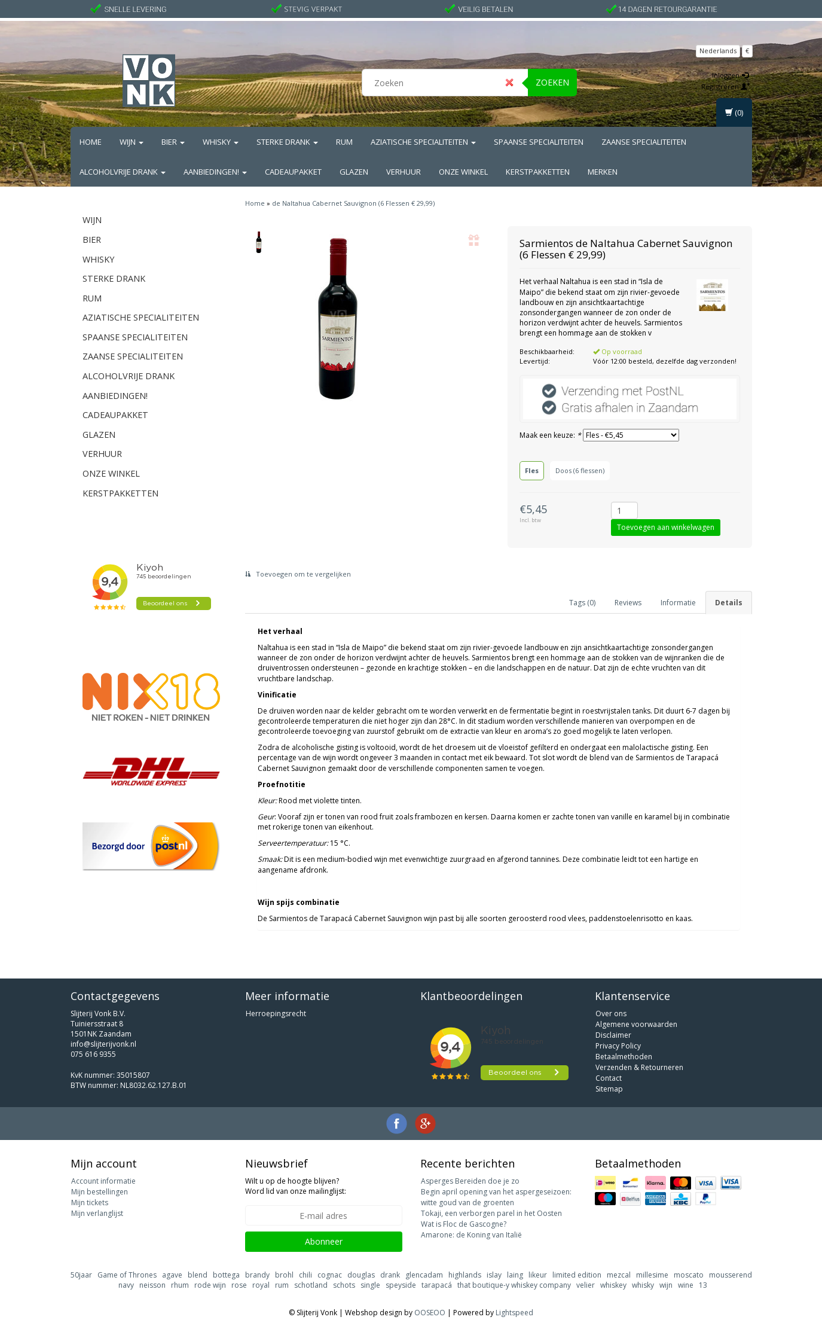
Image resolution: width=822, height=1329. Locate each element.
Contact (608, 1078)
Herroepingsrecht (276, 1013)
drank (390, 1275)
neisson (152, 1285)
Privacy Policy (618, 1046)
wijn (666, 1285)
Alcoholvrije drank (123, 171)
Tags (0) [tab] (582, 603)
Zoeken (552, 82)
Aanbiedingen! (215, 171)
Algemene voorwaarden (636, 1024)
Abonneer (324, 1241)
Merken (603, 171)
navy (126, 1285)
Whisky (221, 141)
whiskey (613, 1285)
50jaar (81, 1275)
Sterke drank (287, 141)
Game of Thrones (127, 1275)
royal (261, 1285)
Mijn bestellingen (99, 1192)
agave (172, 1275)
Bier (173, 141)
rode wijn (210, 1285)
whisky (643, 1285)
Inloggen (730, 75)
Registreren (725, 86)
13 (703, 1285)
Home (91, 141)
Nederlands (718, 50)
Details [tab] (728, 603)
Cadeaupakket (293, 171)
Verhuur (403, 171)
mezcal (619, 1275)
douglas (361, 1275)
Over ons (611, 1013)
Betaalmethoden (623, 1056)
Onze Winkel (463, 171)
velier (585, 1285)
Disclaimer (613, 1035)
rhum (180, 1285)
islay (494, 1275)
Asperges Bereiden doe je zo (470, 1181)
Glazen (354, 171)
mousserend (730, 1275)
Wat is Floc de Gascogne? (463, 1224)
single (370, 1285)
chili (305, 1275)
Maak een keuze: (550, 435)
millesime (652, 1275)
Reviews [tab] (628, 603)
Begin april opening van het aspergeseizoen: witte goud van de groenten (496, 1197)
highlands (464, 1275)
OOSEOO (429, 1312)
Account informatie (103, 1181)
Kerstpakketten (538, 171)
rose (239, 1285)
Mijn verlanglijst (97, 1213)
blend (197, 1275)
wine (685, 1285)
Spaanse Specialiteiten (538, 141)
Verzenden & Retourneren (639, 1067)
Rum (344, 141)
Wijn (131, 141)
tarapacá (436, 1285)
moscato (689, 1275)
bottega (226, 1275)
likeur (537, 1275)
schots (344, 1285)
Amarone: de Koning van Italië (471, 1235)
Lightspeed (514, 1312)
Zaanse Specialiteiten (643, 141)
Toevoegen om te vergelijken (298, 573)
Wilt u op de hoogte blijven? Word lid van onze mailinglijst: (295, 1186)
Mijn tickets (89, 1202)
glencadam (424, 1275)
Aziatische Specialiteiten (423, 141)
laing (515, 1275)
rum (282, 1285)
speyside (401, 1285)
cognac (329, 1275)
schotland (311, 1285)
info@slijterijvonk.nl (103, 1044)
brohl (284, 1275)
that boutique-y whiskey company (514, 1285)
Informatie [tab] (678, 603)
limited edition (576, 1275)
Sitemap (609, 1089)
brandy (257, 1275)
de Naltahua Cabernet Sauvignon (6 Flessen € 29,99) (353, 203)
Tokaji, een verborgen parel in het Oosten (491, 1213)
